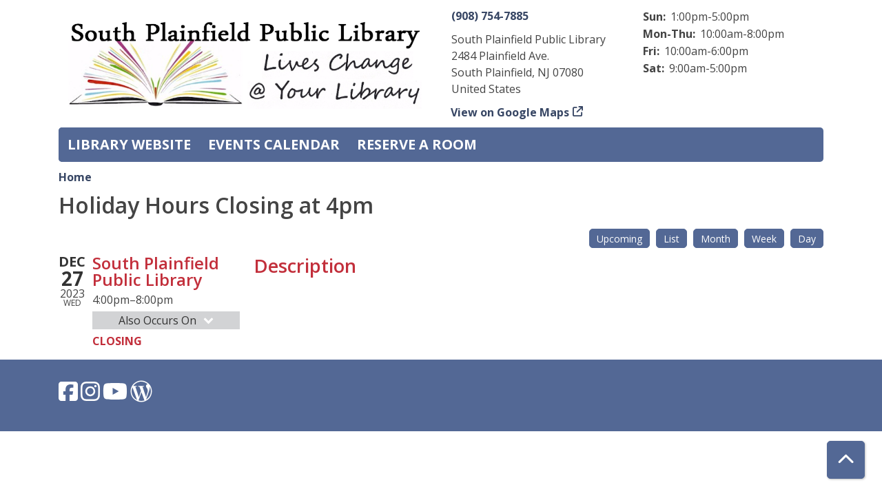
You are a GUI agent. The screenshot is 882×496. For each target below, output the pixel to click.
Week (764, 238)
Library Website (129, 144)
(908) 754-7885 (490, 15)
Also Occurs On (167, 320)
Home (75, 177)
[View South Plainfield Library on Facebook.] (70, 395)
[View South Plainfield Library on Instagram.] (92, 395)
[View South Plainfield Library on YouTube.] (116, 395)
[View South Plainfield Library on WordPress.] (141, 395)
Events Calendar (274, 144)
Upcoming (619, 238)
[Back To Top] (846, 460)
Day (807, 238)
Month (715, 238)
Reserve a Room (417, 144)
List (671, 238)
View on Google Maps (510, 112)
